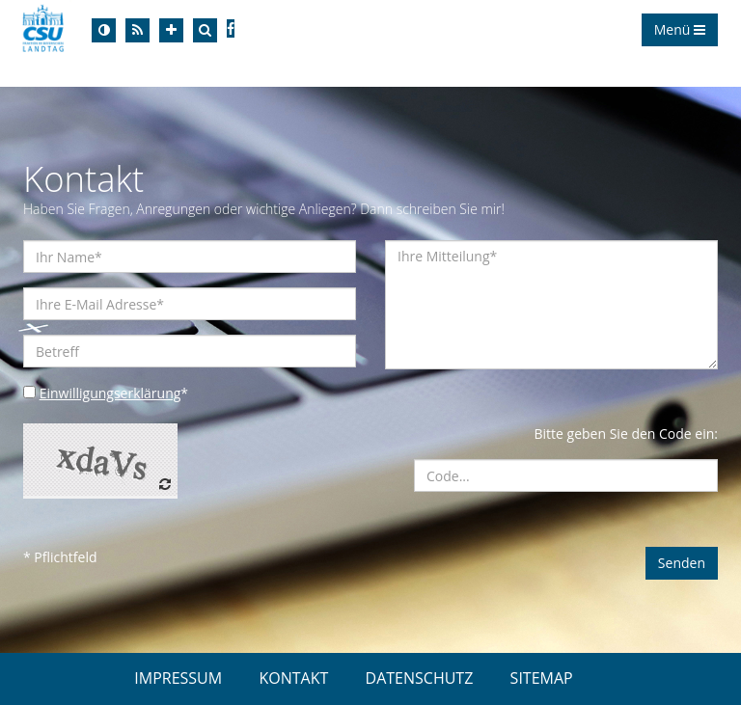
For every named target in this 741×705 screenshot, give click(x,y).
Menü (679, 29)
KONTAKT (293, 678)
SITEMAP (541, 678)
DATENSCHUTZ (420, 678)
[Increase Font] (171, 30)
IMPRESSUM (178, 678)
